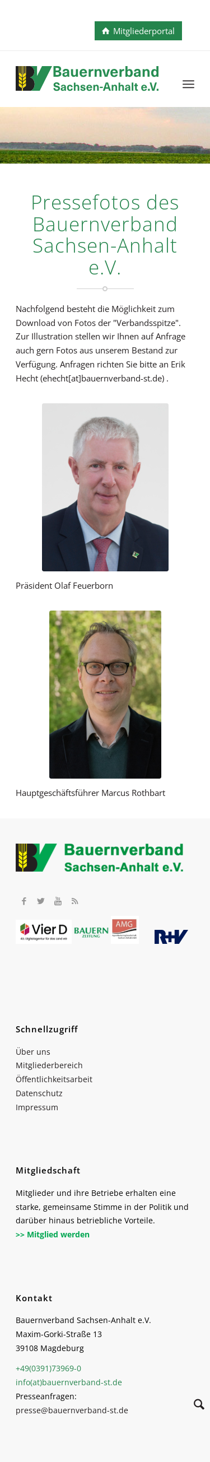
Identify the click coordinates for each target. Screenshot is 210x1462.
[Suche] (193, 1406)
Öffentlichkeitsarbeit (54, 1079)
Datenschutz (39, 1093)
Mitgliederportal (144, 30)
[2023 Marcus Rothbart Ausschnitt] (105, 695)
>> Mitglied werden (53, 1234)
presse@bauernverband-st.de (72, 1410)
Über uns (33, 1051)
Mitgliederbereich (49, 1065)
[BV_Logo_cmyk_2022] (87, 84)
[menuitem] (188, 84)
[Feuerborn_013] (105, 487)
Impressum (37, 1107)
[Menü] (188, 84)
